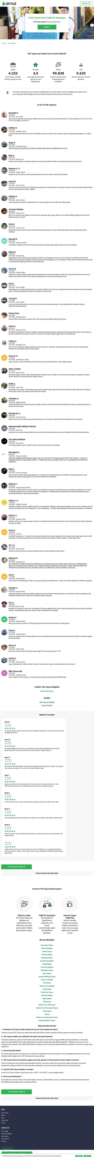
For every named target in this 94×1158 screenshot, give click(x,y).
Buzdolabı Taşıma (47, 958)
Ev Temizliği (4, 1131)
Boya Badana (5, 1136)
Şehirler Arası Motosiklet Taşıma (47, 1017)
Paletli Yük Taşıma (47, 992)
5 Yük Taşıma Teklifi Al (16, 867)
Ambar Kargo (47, 989)
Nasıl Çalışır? (5, 1113)
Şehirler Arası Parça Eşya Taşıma (47, 1008)
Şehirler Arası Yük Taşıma (47, 1005)
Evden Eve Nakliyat (6, 1133)
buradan (53, 1156)
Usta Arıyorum (5, 1138)
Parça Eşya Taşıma (47, 945)
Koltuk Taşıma (47, 951)
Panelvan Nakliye (47, 995)
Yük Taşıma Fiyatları (47, 702)
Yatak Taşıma (47, 1011)
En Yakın (3, 1141)
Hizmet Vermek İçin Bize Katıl (47, 873)
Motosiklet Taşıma (47, 970)
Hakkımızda (4, 1120)
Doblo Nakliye (47, 998)
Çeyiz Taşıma (47, 973)
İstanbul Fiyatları (47, 705)
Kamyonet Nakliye (47, 980)
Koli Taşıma (47, 1002)
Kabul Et (87, 1156)
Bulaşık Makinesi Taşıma (47, 1020)
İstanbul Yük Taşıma (47, 691)
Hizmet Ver (86, 3)
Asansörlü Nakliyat (47, 967)
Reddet (79, 1156)
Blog (2, 1118)
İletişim (3, 1115)
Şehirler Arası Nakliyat (47, 986)
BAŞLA (47, 27)
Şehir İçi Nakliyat (47, 948)
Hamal (47, 1014)
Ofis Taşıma (47, 983)
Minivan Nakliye (47, 954)
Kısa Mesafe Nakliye (47, 961)
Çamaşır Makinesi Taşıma (47, 976)
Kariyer (3, 1123)
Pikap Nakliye (47, 964)
